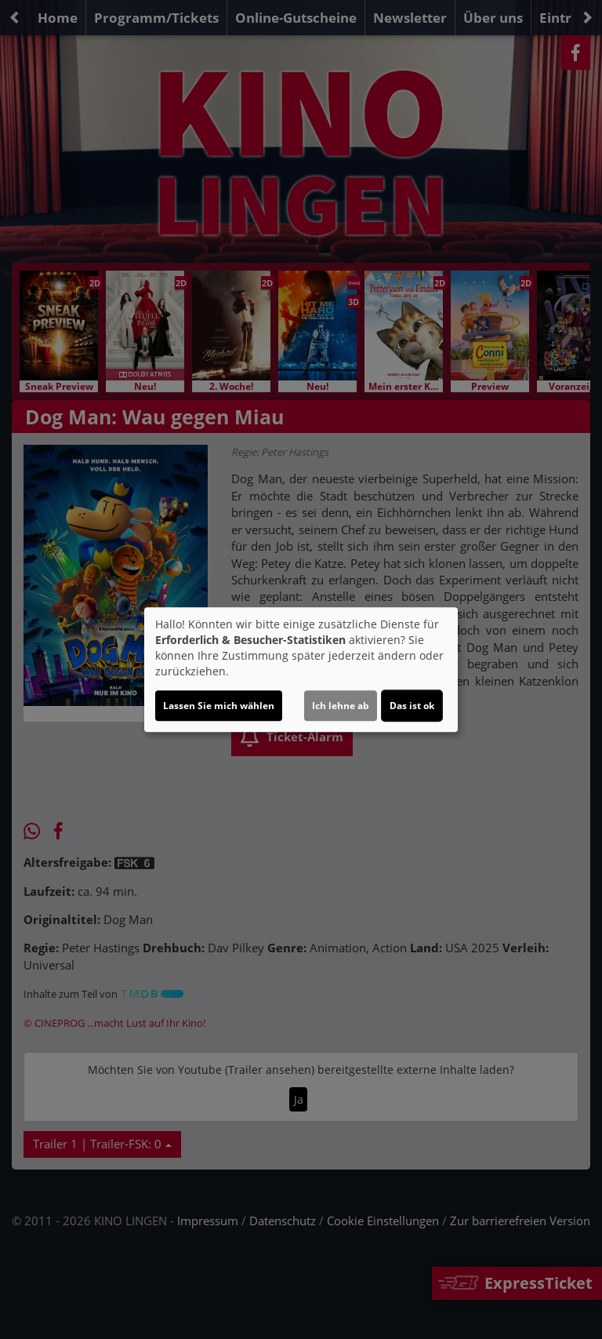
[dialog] (301, 670)
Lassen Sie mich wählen (218, 705)
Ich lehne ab (340, 705)
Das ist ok (412, 705)
